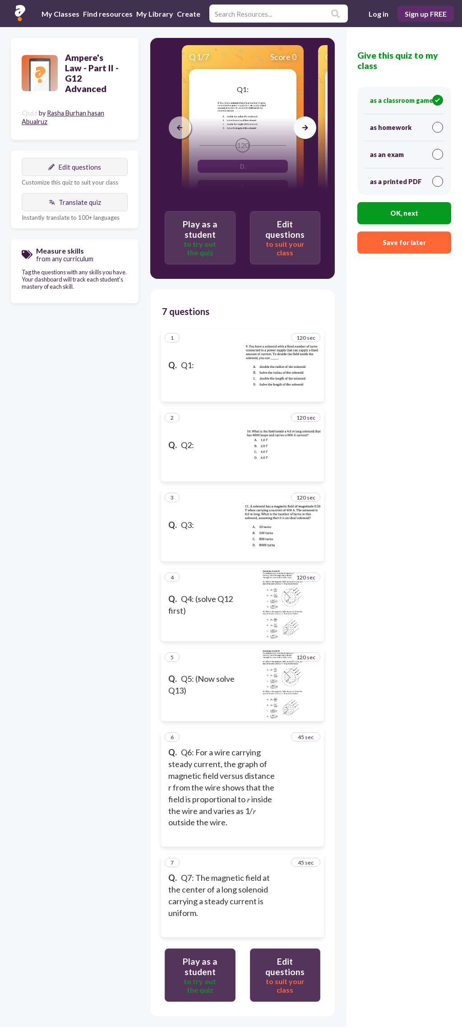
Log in (378, 13)
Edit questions (74, 167)
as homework (406, 127)
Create (188, 13)
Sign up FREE (426, 13)
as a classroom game (406, 100)
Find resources (108, 13)
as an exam (406, 154)
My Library (154, 13)
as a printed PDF (406, 181)
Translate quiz (75, 202)
